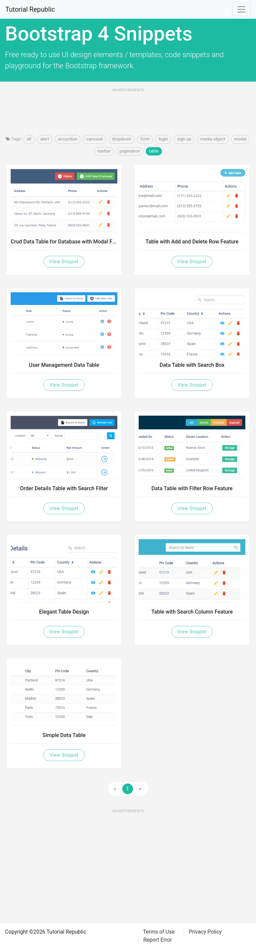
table (154, 150)
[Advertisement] (128, 110)
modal (240, 138)
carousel (94, 138)
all (29, 138)
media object (212, 138)
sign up (184, 138)
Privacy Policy (205, 932)
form (145, 138)
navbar (103, 150)
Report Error (157, 940)
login (163, 138)
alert (44, 138)
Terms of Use (159, 932)
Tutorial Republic (30, 9)
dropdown (121, 138)
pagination (130, 150)
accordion (67, 138)
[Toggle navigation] (241, 9)
